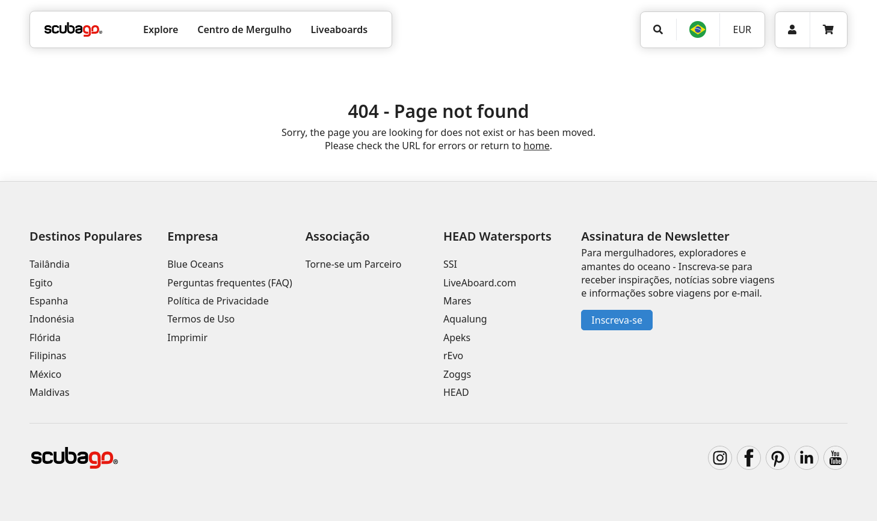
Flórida (45, 337)
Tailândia (49, 264)
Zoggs (457, 374)
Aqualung (465, 318)
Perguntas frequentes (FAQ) (229, 282)
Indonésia (52, 318)
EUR (742, 29)
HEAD (456, 392)
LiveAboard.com (479, 282)
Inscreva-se (616, 320)
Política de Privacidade (217, 300)
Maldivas (49, 392)
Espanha (48, 300)
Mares (457, 300)
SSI (450, 264)
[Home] (73, 29)
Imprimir (187, 337)
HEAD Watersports (497, 236)
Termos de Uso (201, 318)
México (45, 374)
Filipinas (47, 355)
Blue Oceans (195, 264)
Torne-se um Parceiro (354, 264)
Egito (40, 282)
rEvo (453, 355)
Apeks (456, 337)
